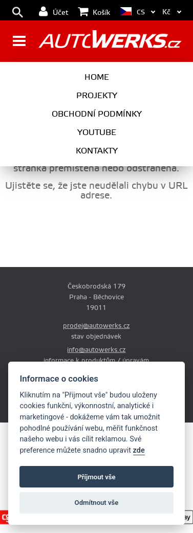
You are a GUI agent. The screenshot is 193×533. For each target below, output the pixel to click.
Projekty (96, 96)
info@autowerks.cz (96, 350)
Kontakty (97, 151)
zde (139, 450)
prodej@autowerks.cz (96, 326)
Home (96, 77)
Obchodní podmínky (97, 114)
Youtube (96, 132)
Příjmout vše (96, 477)
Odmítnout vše (97, 502)
